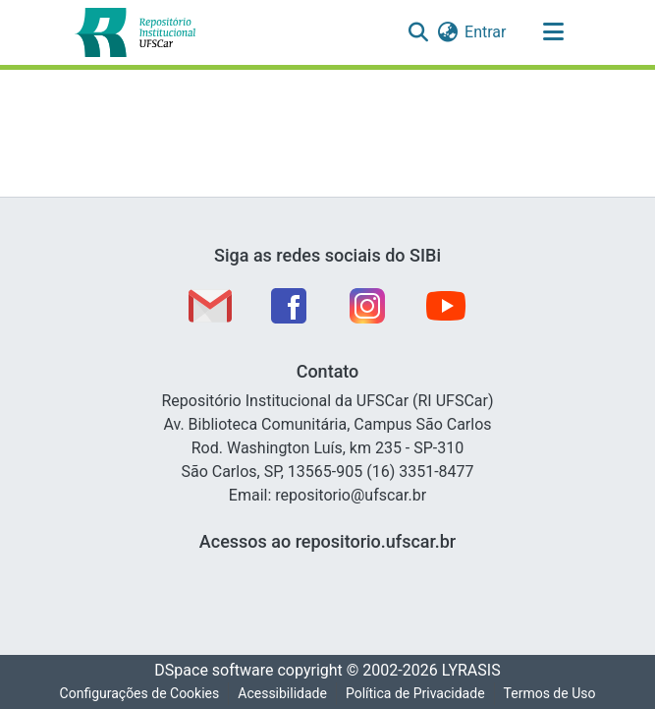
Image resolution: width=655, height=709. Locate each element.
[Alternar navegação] (553, 32)
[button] (135, 32)
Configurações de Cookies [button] (140, 693)
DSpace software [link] (213, 670)
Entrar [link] (485, 32)
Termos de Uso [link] (550, 693)
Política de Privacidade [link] (415, 693)
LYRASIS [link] (471, 670)
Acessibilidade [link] (282, 693)
